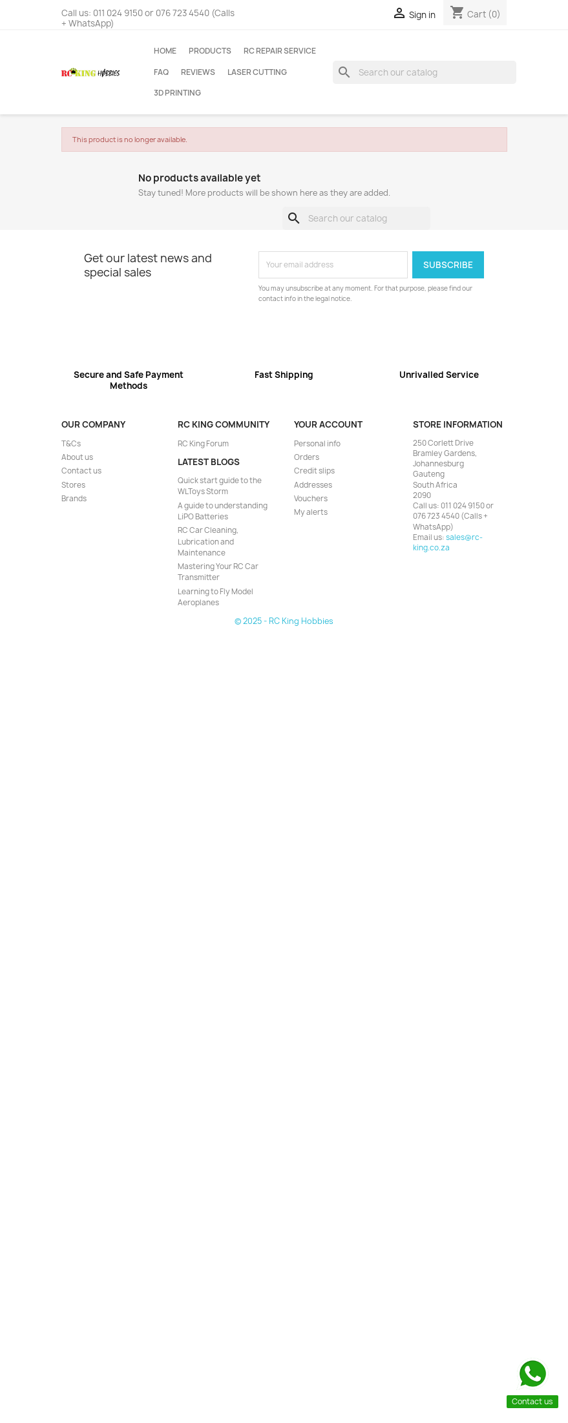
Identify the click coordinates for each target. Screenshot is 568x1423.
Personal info (317, 444)
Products (210, 51)
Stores (73, 485)
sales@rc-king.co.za (448, 542)
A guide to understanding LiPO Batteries (223, 511)
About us (77, 457)
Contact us (81, 471)
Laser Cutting (257, 72)
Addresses (313, 485)
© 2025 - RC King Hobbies (284, 621)
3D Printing (177, 93)
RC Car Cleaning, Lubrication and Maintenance (208, 541)
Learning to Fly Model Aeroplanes (215, 597)
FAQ (161, 72)
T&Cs (71, 444)
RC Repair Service (280, 51)
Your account (328, 424)
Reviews (198, 72)
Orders (306, 457)
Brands (74, 498)
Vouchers (311, 498)
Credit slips (314, 471)
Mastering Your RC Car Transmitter (218, 572)
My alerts (311, 512)
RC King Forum (203, 444)
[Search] (425, 72)
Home (165, 51)
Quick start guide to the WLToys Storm (220, 486)
